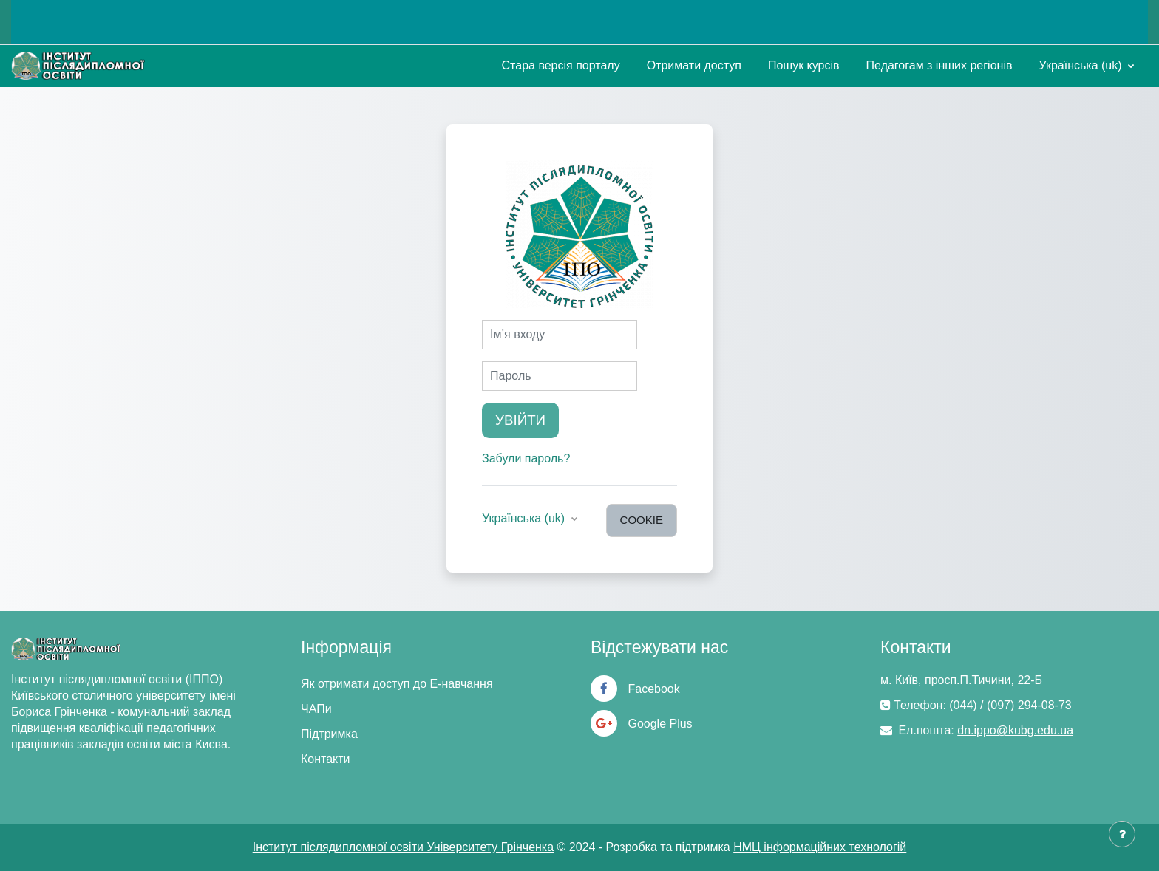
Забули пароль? (526, 458)
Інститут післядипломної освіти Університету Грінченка (403, 847)
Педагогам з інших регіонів (939, 65)
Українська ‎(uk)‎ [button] (525, 518)
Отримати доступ (694, 65)
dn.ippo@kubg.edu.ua (1015, 730)
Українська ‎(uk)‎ (1082, 65)
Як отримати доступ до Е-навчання (397, 683)
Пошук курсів (804, 65)
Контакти (325, 759)
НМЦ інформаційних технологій (819, 847)
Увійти (520, 420)
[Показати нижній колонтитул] (1122, 834)
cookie (641, 519)
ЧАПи (316, 709)
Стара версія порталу (561, 65)
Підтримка (329, 734)
